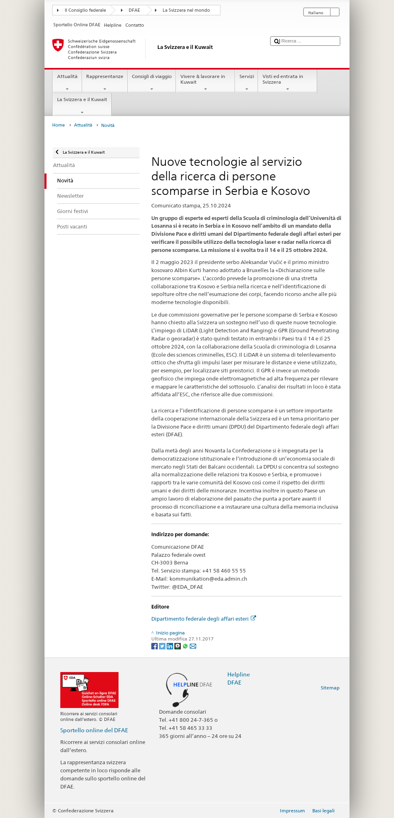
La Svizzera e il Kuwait (82, 106)
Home (58, 125)
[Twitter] (163, 646)
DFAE (134, 10)
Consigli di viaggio (152, 83)
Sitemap (330, 688)
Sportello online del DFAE (94, 730)
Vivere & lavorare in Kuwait (205, 83)
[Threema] (178, 646)
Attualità (67, 83)
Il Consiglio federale (85, 10)
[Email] (193, 646)
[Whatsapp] (186, 646)
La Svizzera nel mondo (186, 10)
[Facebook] (155, 646)
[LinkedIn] (170, 646)
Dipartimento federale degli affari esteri (203, 618)
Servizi (246, 83)
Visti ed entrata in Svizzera (287, 83)
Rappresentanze (105, 83)
